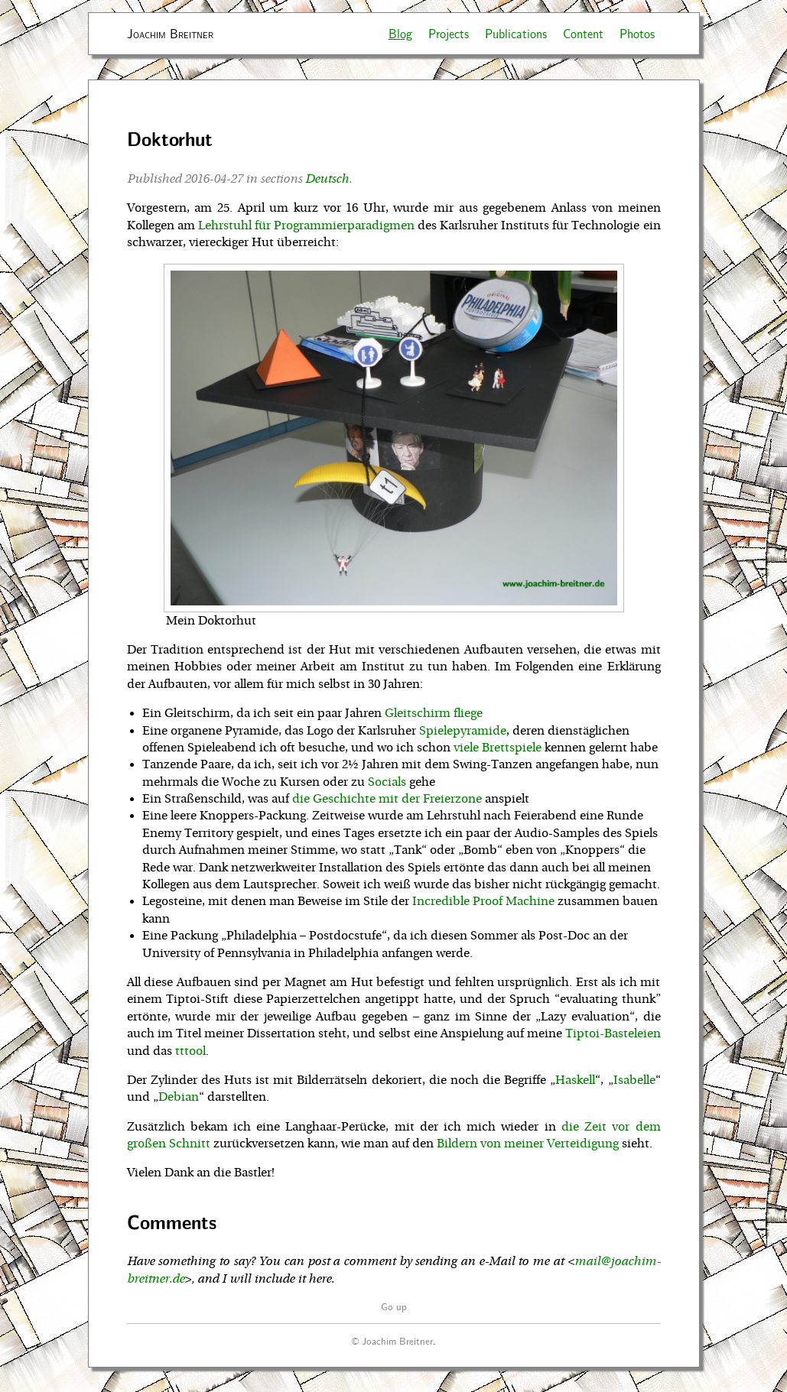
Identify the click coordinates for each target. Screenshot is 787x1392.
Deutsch (327, 179)
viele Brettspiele (497, 747)
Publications (516, 33)
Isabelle (634, 1080)
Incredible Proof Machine (483, 901)
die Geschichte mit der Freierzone (387, 799)
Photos (637, 33)
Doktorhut (170, 138)
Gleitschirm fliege (434, 713)
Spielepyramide (462, 731)
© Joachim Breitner (392, 1340)
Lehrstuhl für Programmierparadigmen (306, 225)
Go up (394, 1306)
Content (583, 33)
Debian (178, 1097)
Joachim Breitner (170, 33)
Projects (448, 33)
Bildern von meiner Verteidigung (528, 1143)
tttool (190, 1051)
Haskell (575, 1080)
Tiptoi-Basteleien (613, 1033)
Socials (387, 782)
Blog (400, 33)
